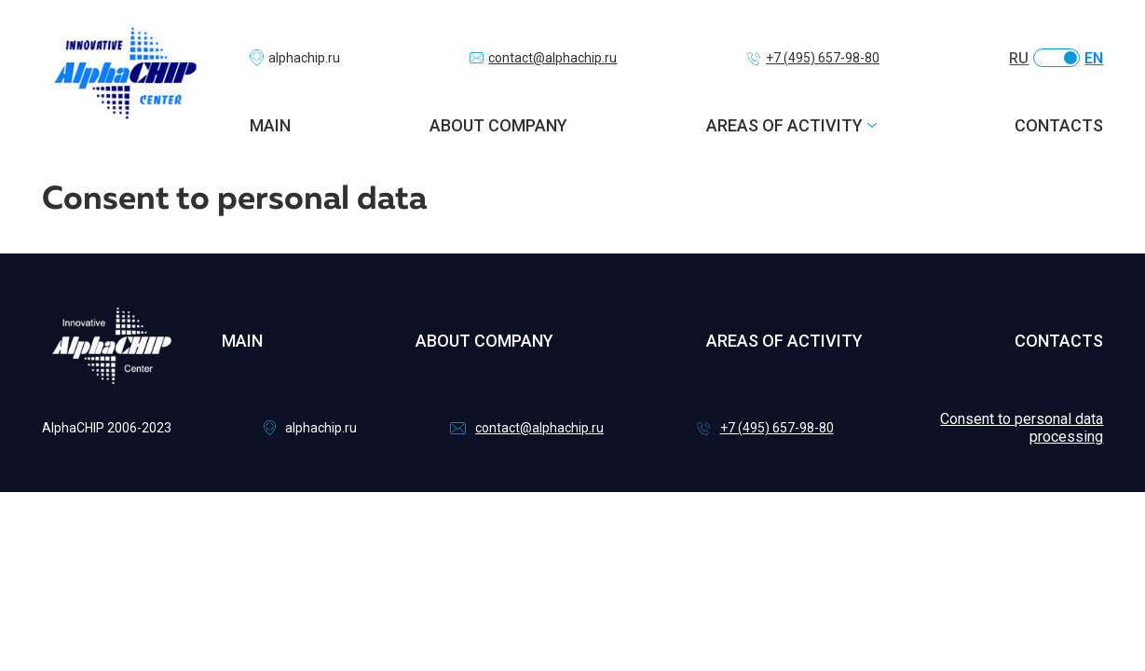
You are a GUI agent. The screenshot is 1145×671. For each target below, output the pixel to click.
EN (1093, 58)
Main (270, 125)
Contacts (1059, 125)
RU (1019, 58)
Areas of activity (784, 125)
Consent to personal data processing (1021, 427)
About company (498, 125)
